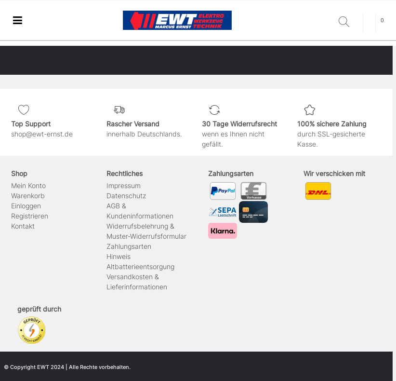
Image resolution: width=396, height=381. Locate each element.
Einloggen (26, 206)
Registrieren (29, 216)
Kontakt (23, 226)
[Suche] (348, 22)
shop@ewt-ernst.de (42, 134)
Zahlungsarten (128, 246)
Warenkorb (28, 195)
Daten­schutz (126, 195)
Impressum (123, 185)
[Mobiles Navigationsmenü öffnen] (17, 20)
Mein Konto (28, 185)
